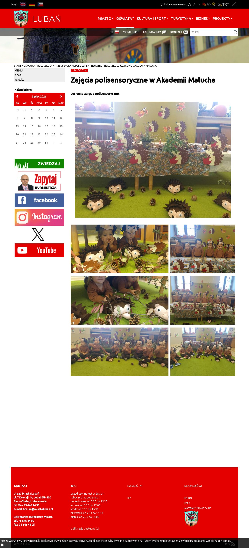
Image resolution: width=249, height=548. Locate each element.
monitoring (131, 32)
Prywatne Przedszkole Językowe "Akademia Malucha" (123, 65)
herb (187, 503)
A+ (189, 4)
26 (61, 134)
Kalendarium (152, 32)
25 (53, 134)
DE (31, 4)
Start (17, 65)
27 (17, 142)
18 (53, 126)
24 (46, 134)
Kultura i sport (151, 18)
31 (46, 142)
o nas (18, 75)
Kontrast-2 (219, 4)
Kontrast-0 (209, 4)
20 (17, 134)
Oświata (124, 18)
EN (22, 4)
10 (46, 118)
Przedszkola (44, 65)
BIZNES (202, 18)
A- (199, 4)
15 (31, 126)
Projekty (221, 18)
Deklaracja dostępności (85, 528)
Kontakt (176, 32)
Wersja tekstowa (226, 4)
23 (39, 134)
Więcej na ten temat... (218, 540)
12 (61, 118)
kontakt (19, 79)
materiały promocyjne (197, 508)
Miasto (104, 18)
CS (40, 4)
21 (24, 134)
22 (31, 134)
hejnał (188, 498)
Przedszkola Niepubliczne (71, 65)
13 (17, 126)
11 (53, 118)
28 (24, 142)
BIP (112, 32)
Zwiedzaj (37, 164)
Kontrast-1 (214, 4)
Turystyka (181, 18)
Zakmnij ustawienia (234, 4)
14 (24, 126)
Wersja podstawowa (204, 4)
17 (46, 126)
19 (61, 126)
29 (31, 142)
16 (39, 126)
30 (39, 142)
